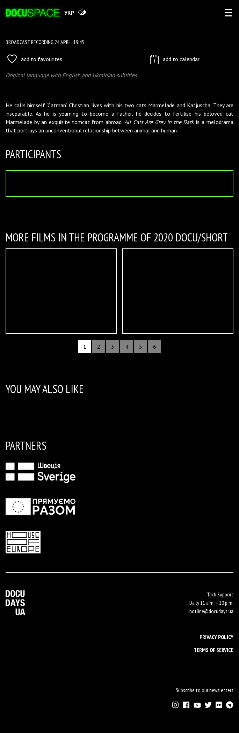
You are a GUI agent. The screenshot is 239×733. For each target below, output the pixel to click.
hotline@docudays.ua (211, 611)
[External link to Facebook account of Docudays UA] (186, 705)
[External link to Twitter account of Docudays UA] (208, 705)
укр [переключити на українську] (69, 12)
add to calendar (175, 58)
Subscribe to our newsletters (204, 690)
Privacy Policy (216, 636)
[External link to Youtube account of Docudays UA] (197, 705)
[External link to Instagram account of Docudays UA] (175, 705)
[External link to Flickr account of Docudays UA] (219, 705)
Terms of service (213, 649)
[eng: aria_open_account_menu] (228, 12)
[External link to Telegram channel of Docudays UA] (229, 705)
